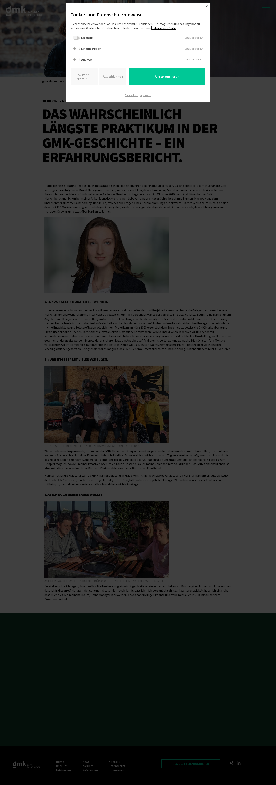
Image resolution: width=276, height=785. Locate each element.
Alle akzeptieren (167, 76)
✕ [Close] (206, 6)
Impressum (145, 95)
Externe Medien (91, 48)
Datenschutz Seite (164, 28)
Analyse (86, 59)
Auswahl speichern (84, 76)
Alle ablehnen (113, 76)
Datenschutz (131, 95)
